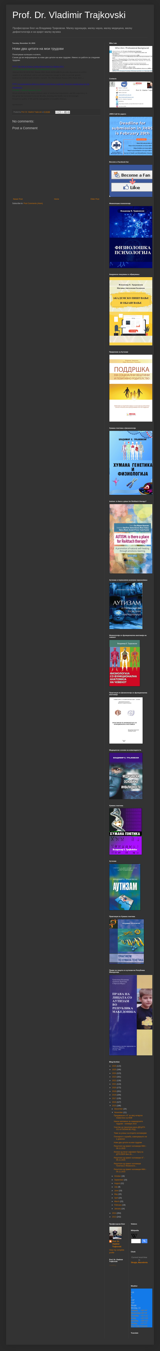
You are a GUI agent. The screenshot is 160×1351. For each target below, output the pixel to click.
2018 (114, 1095)
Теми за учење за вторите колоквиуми (130, 1133)
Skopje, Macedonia (139, 1260)
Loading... (113, 1265)
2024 (114, 1073)
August (117, 1183)
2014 (114, 1213)
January (117, 1209)
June (116, 1191)
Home (56, 199)
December (118, 1109)
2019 (114, 1091)
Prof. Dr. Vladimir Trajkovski (69, 15)
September (119, 1180)
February (118, 1205)
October (117, 1176)
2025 (114, 1069)
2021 (114, 1084)
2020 (114, 1088)
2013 (114, 1217)
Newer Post (18, 199)
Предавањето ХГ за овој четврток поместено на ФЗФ (128, 1116)
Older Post (94, 199)
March (117, 1201)
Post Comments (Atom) (33, 203)
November (118, 1112)
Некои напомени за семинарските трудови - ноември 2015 (128, 1122)
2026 (114, 1066)
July (116, 1187)
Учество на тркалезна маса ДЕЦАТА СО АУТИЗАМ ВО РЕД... (129, 1128)
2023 (114, 1077)
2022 (114, 1080)
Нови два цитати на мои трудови (128, 1142)
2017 (114, 1098)
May (116, 1194)
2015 (114, 1106)
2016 (114, 1102)
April (116, 1198)
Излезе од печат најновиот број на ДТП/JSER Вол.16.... (128, 1153)
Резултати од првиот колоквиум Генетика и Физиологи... (127, 1165)
